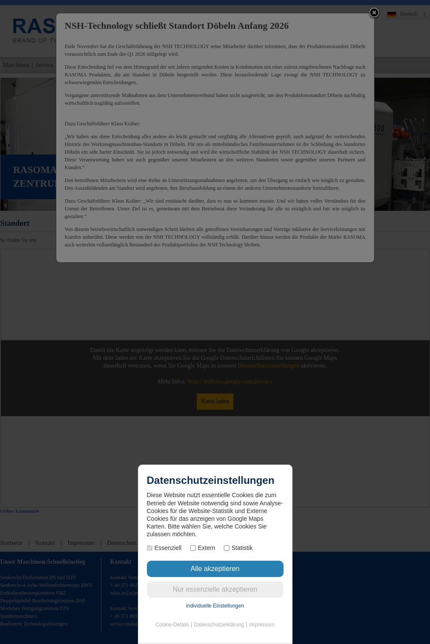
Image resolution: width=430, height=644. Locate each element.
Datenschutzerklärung (219, 625)
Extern (202, 547)
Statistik (238, 547)
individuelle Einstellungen (215, 606)
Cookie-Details (172, 625)
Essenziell (164, 547)
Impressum (261, 625)
